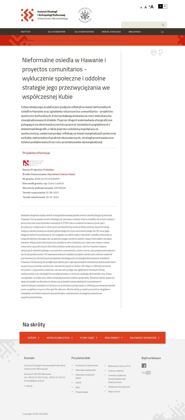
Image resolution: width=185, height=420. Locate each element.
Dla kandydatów (84, 32)
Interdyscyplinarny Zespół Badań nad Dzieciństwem (117, 378)
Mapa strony (114, 391)
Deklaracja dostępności (119, 386)
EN (162, 32)
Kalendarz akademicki (85, 370)
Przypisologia (81, 392)
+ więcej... (28, 385)
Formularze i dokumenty (86, 365)
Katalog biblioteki (58, 338)
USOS (78, 382)
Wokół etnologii (111, 32)
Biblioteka (135, 32)
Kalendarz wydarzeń (143, 338)
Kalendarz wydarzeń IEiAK (84, 376)
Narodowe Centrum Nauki (61, 174)
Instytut (26, 32)
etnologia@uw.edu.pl (34, 380)
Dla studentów (56, 32)
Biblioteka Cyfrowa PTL (119, 366)
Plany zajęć (87, 338)
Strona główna (27, 40)
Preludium (48, 169)
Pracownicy (112, 338)
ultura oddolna (117, 370)
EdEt (77, 387)
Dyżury (32, 338)
